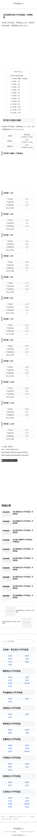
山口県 (27, 766)
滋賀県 (10, 745)
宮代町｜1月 (16, 81)
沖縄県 (27, 806)
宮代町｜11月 (16, 110)
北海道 (10, 655)
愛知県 (27, 730)
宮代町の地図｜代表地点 (20, 78)
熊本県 (10, 806)
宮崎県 (27, 801)
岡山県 (10, 769)
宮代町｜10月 (16, 107)
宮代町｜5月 (16, 93)
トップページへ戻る (9, 831)
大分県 (27, 798)
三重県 (27, 732)
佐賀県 (10, 801)
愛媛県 (27, 782)
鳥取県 (10, 764)
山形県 (27, 658)
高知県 (27, 785)
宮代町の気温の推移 (17, 75)
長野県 (27, 698)
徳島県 (10, 782)
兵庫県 (27, 745)
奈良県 (27, 748)
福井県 (27, 714)
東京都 (27, 680)
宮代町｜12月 (16, 113)
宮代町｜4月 (16, 90)
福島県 (27, 661)
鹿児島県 (27, 803)
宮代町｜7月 (16, 98)
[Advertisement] (18, 47)
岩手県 (10, 661)
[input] (18, 641)
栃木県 (10, 680)
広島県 (27, 764)
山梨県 (10, 701)
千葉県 (27, 677)
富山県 (10, 714)
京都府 (10, 748)
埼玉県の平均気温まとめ (9, 460)
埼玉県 (10, 686)
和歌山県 (27, 751)
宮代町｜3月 (16, 87)
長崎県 (10, 803)
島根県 (10, 766)
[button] (33, 641)
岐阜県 (10, 730)
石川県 (10, 717)
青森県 (10, 658)
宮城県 (10, 664)
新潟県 (10, 698)
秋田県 (27, 655)
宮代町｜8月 (16, 101)
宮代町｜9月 (16, 104)
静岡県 (10, 732)
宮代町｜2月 (16, 84)
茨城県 (10, 677)
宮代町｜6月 (16, 95)
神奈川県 (27, 683)
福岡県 (10, 798)
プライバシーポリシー (27, 831)
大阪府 (10, 751)
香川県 (10, 785)
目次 (15, 71)
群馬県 (10, 683)
